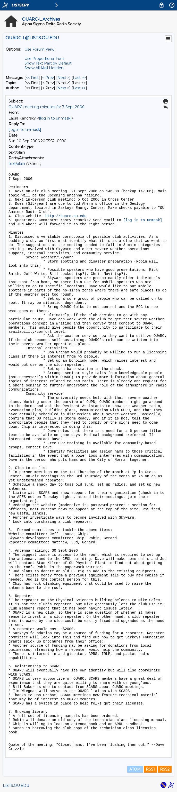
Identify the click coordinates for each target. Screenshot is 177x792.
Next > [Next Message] (63, 77)
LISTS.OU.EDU (16, 785)
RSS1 (150, 769)
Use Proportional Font (44, 58)
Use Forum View (39, 49)
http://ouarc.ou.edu (66, 216)
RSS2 (165, 769)
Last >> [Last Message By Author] (79, 88)
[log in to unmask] (55, 118)
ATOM (135, 769)
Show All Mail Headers (44, 68)
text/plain (17, 163)
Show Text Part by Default (48, 63)
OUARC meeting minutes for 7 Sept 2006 (46, 107)
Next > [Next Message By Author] (63, 88)
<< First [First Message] (32, 77)
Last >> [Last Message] (79, 77)
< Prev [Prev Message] (48, 77)
